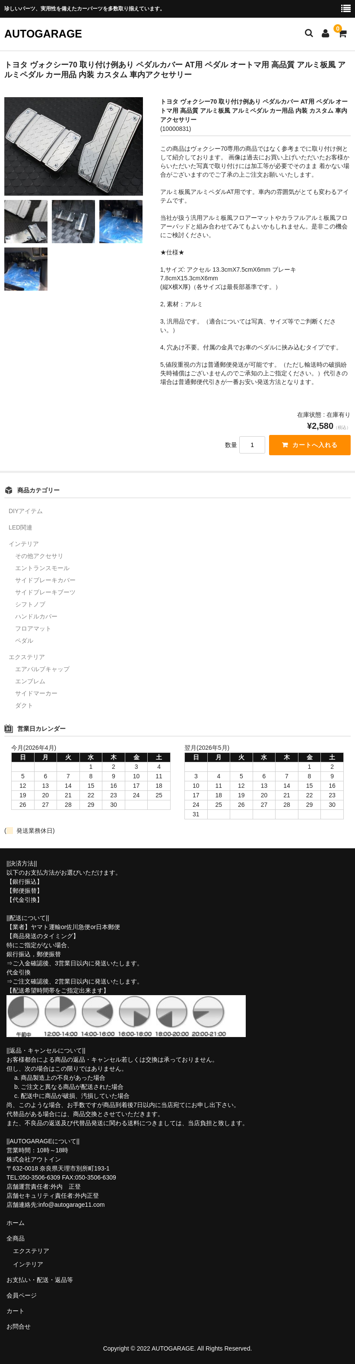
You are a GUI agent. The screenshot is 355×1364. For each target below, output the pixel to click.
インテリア (24, 543)
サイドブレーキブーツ (45, 592)
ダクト (24, 705)
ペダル (24, 640)
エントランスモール (42, 568)
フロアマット (33, 628)
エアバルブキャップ (42, 669)
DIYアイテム (26, 511)
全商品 (15, 1238)
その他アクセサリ (39, 555)
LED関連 (20, 527)
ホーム (15, 1222)
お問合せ (18, 1326)
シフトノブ (30, 604)
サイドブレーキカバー (45, 580)
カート (15, 1310)
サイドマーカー (36, 693)
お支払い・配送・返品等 (39, 1279)
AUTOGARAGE (43, 34)
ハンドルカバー (36, 616)
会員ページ (21, 1295)
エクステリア (27, 656)
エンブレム (30, 681)
